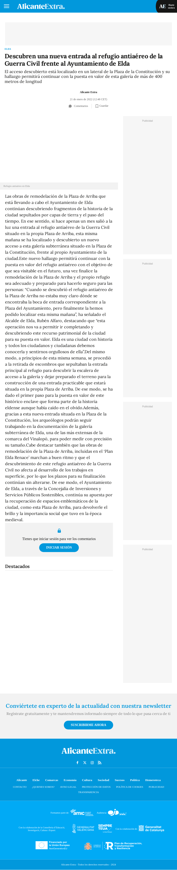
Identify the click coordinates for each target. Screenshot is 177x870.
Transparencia (88, 792)
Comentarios (78, 106)
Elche (36, 780)
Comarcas (51, 780)
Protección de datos (96, 786)
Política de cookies (129, 786)
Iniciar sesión (59, 547)
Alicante (21, 780)
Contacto (20, 786)
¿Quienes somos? (43, 786)
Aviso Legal (68, 786)
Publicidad (156, 786)
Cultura (87, 780)
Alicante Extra (88, 92)
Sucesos (120, 780)
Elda (8, 49)
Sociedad (103, 780)
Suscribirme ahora (88, 725)
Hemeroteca (153, 780)
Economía (70, 780)
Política (135, 780)
